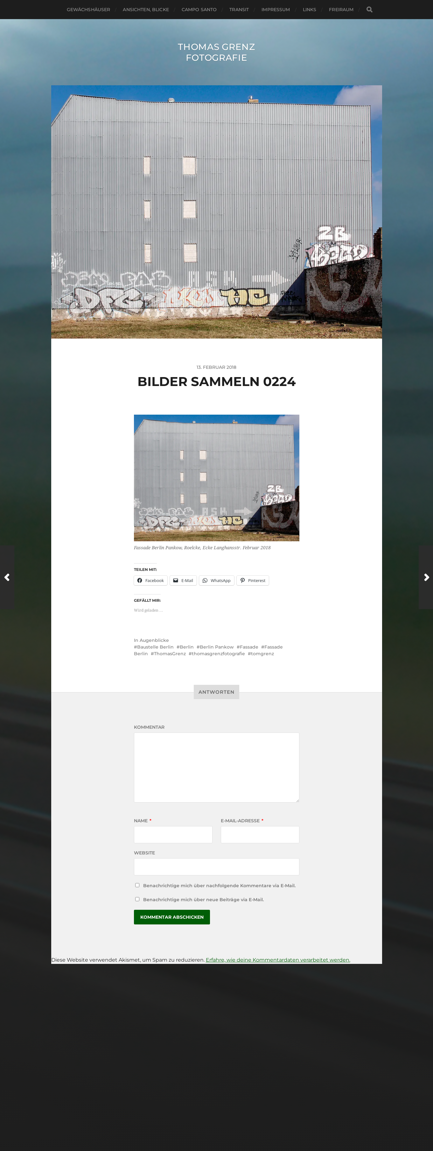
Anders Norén (231, 1123)
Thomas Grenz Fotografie (216, 52)
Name (142, 821)
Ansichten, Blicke (146, 9)
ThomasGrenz (170, 653)
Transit (239, 9)
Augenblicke (154, 640)
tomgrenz (262, 653)
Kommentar (149, 727)
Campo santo (199, 9)
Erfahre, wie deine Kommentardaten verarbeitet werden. (278, 960)
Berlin (187, 647)
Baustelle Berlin (155, 647)
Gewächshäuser (88, 9)
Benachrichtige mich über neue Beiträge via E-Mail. (203, 899)
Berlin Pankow (217, 647)
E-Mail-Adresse (242, 821)
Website (144, 853)
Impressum (276, 9)
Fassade (249, 647)
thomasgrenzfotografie (218, 653)
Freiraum (341, 9)
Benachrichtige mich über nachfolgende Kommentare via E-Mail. (219, 885)
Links (310, 9)
